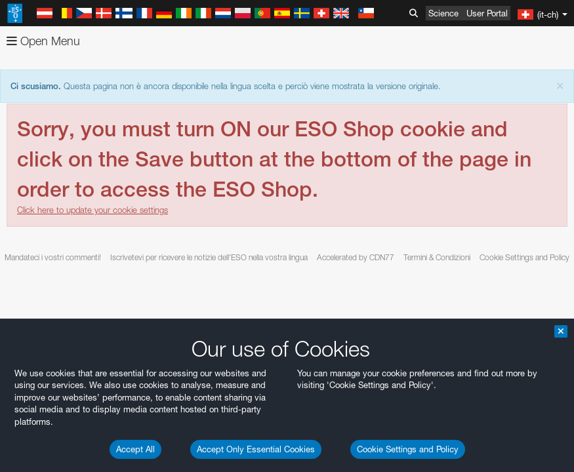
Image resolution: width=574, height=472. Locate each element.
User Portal (487, 13)
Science (443, 13)
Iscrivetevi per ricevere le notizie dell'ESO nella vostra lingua (209, 257)
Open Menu (43, 41)
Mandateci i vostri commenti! (53, 257)
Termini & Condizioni (436, 257)
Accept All (135, 449)
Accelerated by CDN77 (355, 257)
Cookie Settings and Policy (408, 449)
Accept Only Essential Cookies (256, 449)
